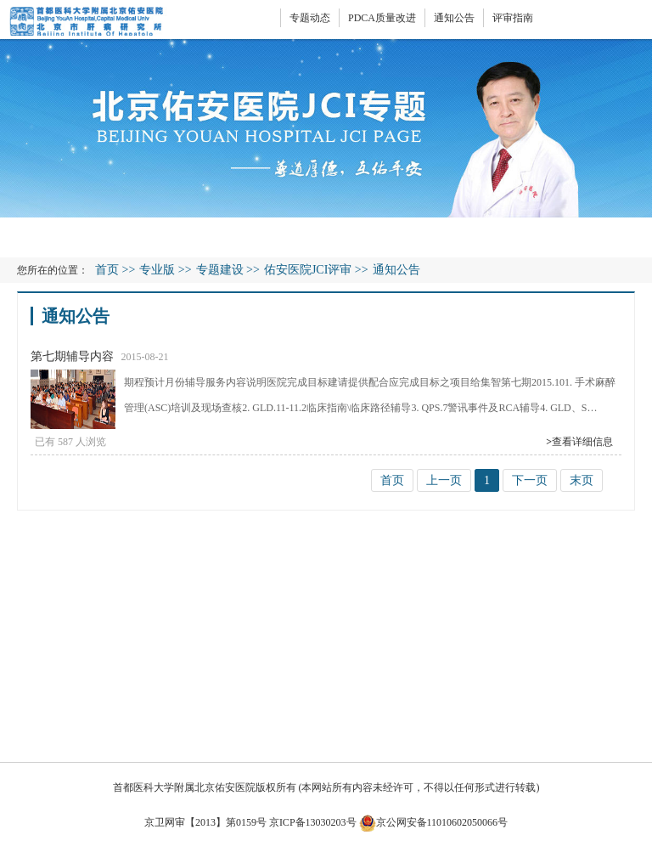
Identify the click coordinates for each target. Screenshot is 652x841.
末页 (581, 480)
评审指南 (512, 18)
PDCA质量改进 (382, 18)
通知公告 (454, 18)
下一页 (530, 480)
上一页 (444, 480)
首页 (107, 269)
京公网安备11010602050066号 (434, 822)
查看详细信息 (579, 442)
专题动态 (309, 18)
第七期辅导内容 (72, 356)
